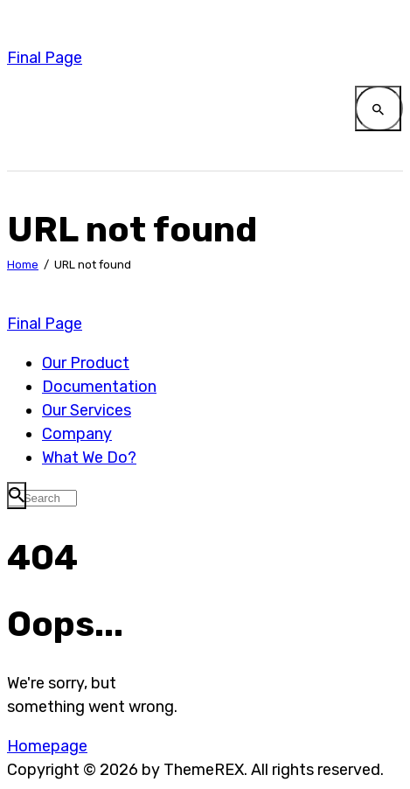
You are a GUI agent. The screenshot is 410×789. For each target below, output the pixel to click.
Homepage (47, 746)
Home (22, 264)
